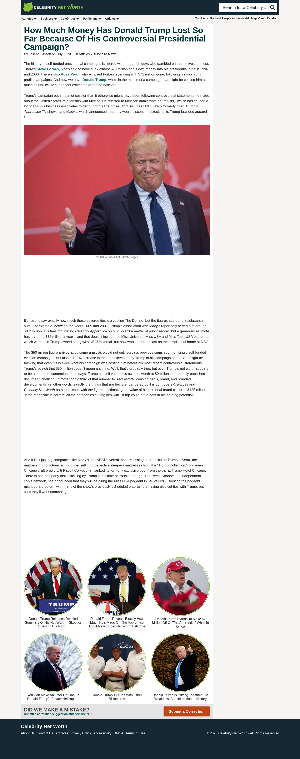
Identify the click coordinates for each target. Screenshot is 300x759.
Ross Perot (70, 74)
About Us (28, 733)
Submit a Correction (187, 711)
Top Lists (201, 18)
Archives (61, 733)
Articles (112, 18)
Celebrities (70, 18)
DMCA (118, 733)
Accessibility (102, 733)
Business (48, 18)
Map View (257, 18)
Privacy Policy (80, 733)
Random (272, 18)
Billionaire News (104, 54)
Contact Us (45, 733)
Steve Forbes (48, 69)
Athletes (29, 18)
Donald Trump (94, 80)
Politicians (92, 18)
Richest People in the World (229, 18)
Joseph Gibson (40, 54)
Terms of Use (135, 733)
